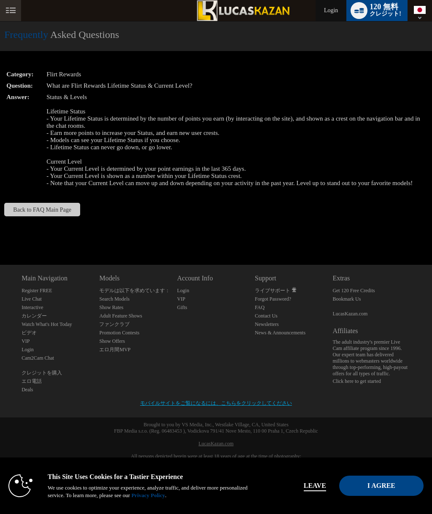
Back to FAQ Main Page (42, 209)
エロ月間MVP (114, 350)
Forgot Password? (273, 299)
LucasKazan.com (349, 314)
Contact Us (266, 316)
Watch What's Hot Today (47, 324)
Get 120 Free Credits (353, 290)
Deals (27, 390)
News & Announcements (280, 333)
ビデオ (29, 333)
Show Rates (111, 307)
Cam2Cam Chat (38, 358)
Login (331, 10)
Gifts (182, 307)
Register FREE (37, 290)
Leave (300, 485)
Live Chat (32, 299)
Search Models (114, 299)
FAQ (260, 307)
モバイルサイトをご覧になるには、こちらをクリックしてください (216, 403)
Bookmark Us (346, 299)
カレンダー (34, 316)
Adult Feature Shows (120, 316)
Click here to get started (356, 381)
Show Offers (112, 341)
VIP (26, 341)
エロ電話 (32, 381)
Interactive (32, 307)
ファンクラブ (114, 324)
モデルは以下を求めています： (134, 290)
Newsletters (267, 324)
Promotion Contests (119, 333)
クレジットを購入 (42, 373)
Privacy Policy (177, 495)
